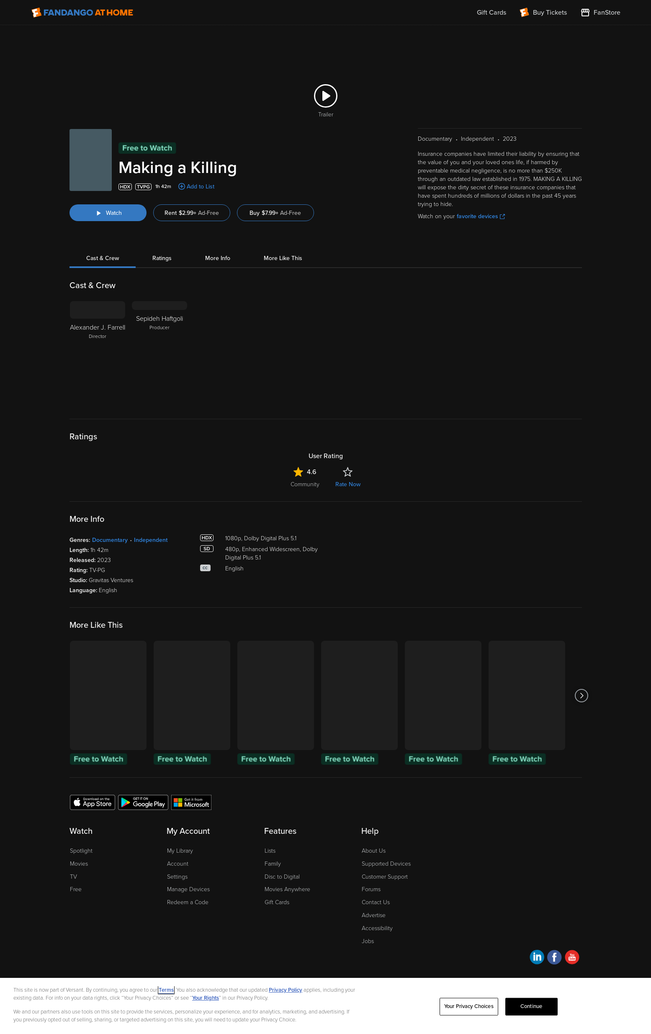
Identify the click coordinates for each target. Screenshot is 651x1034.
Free (76, 889)
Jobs (368, 941)
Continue (531, 1006)
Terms (166, 990)
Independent (150, 540)
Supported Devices (386, 863)
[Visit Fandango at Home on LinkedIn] (537, 958)
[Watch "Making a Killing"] (108, 212)
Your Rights (205, 998)
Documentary (110, 540)
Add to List (200, 186)
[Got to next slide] (581, 695)
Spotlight (81, 850)
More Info (217, 258)
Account (177, 863)
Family (273, 863)
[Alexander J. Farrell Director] (97, 353)
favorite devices (481, 216)
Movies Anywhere (287, 889)
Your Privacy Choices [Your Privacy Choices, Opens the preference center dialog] (469, 1006)
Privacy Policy (285, 990)
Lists (270, 850)
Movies (79, 863)
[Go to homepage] (82, 12)
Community (305, 484)
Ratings (162, 258)
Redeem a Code (187, 902)
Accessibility (377, 928)
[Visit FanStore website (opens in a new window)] (600, 12)
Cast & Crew (102, 258)
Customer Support (385, 876)
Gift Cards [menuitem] (491, 12)
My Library (180, 850)
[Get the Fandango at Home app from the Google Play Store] (143, 802)
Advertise (374, 915)
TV (73, 876)
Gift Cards (277, 902)
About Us (374, 850)
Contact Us (376, 902)
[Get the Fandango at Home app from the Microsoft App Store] (191, 802)
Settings (177, 876)
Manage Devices (188, 889)
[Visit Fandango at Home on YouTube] (572, 958)
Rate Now (347, 484)
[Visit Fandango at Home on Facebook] (554, 958)
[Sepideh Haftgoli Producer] (159, 353)
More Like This (283, 258)
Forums (371, 889)
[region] (325, 1006)
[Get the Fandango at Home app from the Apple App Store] (92, 802)
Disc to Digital (282, 876)
